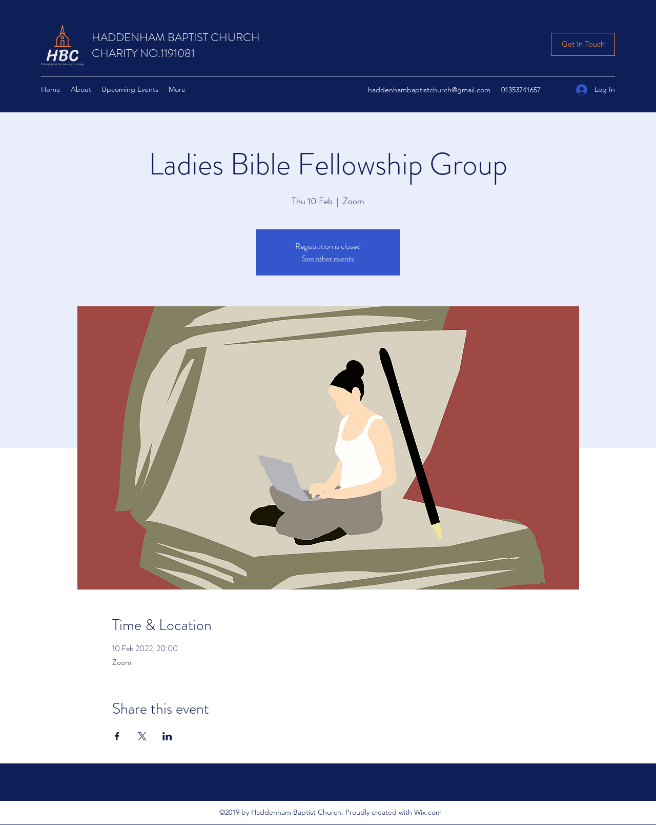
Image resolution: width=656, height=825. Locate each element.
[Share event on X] (142, 736)
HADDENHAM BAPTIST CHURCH (176, 37)
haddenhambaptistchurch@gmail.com (429, 89)
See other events (328, 258)
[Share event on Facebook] (117, 736)
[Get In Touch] (583, 44)
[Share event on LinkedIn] (167, 736)
